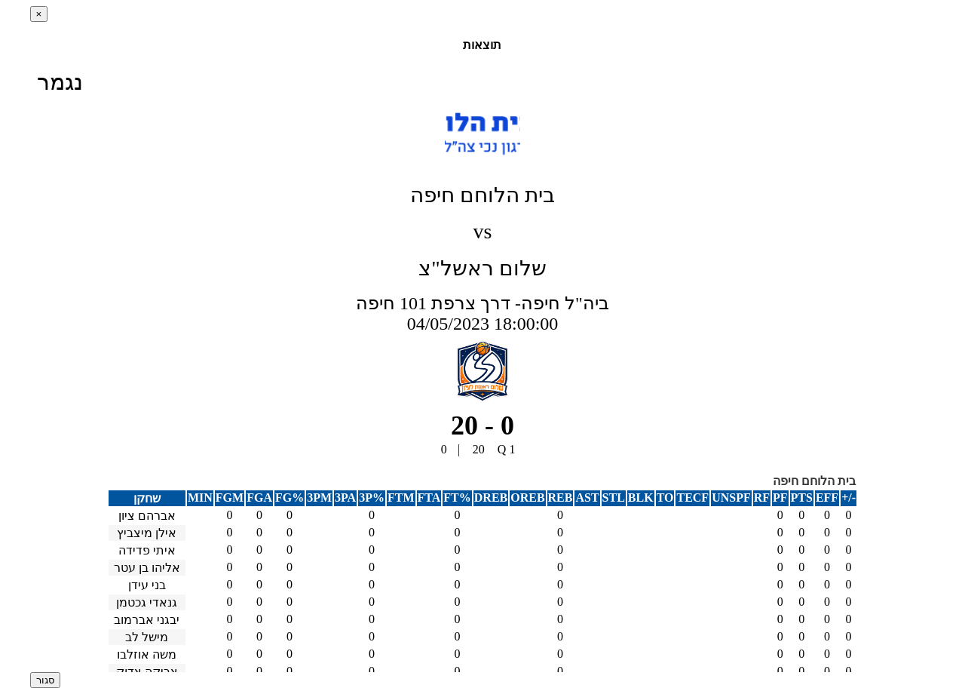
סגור (45, 680)
